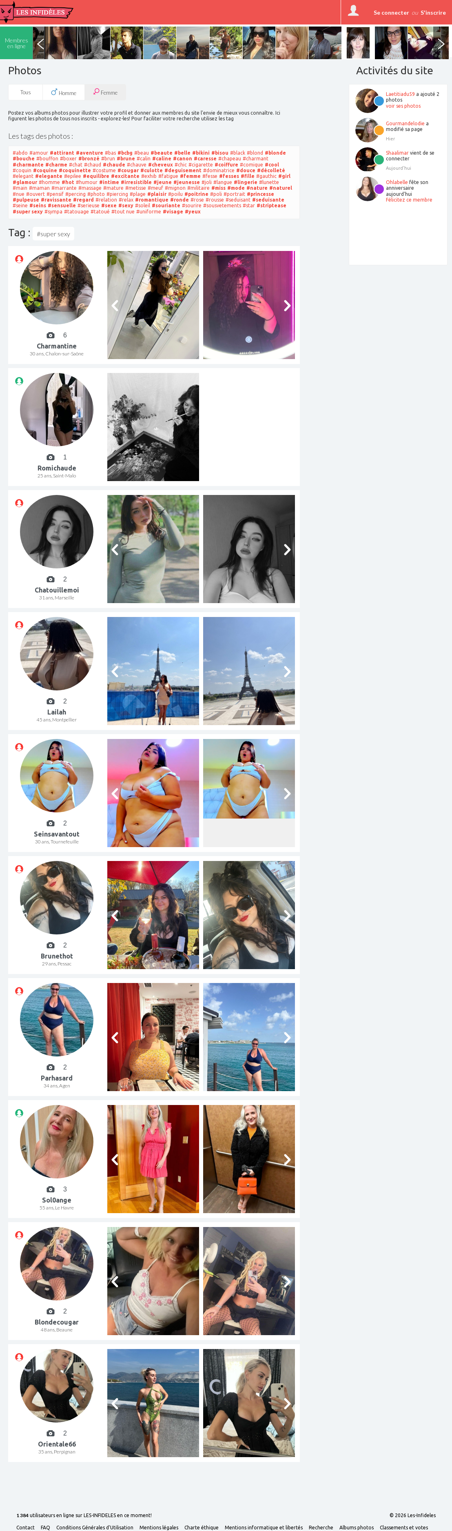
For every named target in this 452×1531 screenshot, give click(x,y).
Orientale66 (57, 1444)
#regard (83, 199)
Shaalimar (397, 152)
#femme (190, 176)
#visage (173, 211)
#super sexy (28, 211)
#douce (245, 170)
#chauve (136, 164)
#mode (236, 188)
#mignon (175, 188)
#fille (248, 176)
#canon (182, 158)
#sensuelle (62, 205)
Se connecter (391, 12)
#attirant (62, 152)
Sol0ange (56, 1200)
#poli (216, 194)
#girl (284, 176)
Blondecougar (57, 1322)
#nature (257, 188)
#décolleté (271, 170)
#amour (38, 152)
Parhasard (57, 1078)
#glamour (25, 182)
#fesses (229, 176)
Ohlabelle (397, 182)
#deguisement (183, 170)
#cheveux (160, 164)
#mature (113, 188)
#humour (86, 182)
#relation (106, 199)
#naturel (280, 188)
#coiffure (226, 164)
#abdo (20, 152)
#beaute (162, 152)
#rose (197, 199)
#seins (37, 205)
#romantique (151, 199)
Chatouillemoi (57, 590)
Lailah (56, 712)
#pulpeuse (26, 199)
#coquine (45, 170)
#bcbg (125, 152)
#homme (49, 182)
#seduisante (268, 199)
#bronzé (89, 158)
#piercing (117, 194)
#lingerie (245, 182)
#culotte (151, 170)
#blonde (275, 152)
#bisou (219, 152)
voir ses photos (403, 106)
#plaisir (156, 194)
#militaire (198, 188)
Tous (25, 92)
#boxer (68, 158)
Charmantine (57, 346)
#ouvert (35, 194)
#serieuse (89, 205)
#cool (272, 164)
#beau (141, 152)
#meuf (155, 188)
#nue (18, 194)
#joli (207, 182)
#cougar (128, 170)
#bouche (24, 158)
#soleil (142, 205)
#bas (110, 152)
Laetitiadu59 (400, 94)
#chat (75, 164)
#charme (56, 164)
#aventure (89, 152)
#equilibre (96, 176)
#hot (68, 182)
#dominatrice (219, 170)
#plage (138, 194)
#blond (255, 152)
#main (20, 188)
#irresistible (136, 182)
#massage (90, 188)
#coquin (22, 170)
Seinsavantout (57, 834)
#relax (126, 199)
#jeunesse (186, 182)
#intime (109, 182)
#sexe (109, 205)
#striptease (271, 205)
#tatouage (76, 211)
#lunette (269, 182)
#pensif (55, 194)
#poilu (175, 194)
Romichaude (57, 468)
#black (237, 152)
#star (249, 205)
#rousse (215, 199)
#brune (126, 158)
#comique (251, 164)
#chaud (92, 164)
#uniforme (148, 211)
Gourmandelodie (405, 123)
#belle (182, 152)
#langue (222, 182)
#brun (108, 158)
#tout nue (123, 211)
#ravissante (56, 199)
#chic (181, 164)
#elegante (48, 176)
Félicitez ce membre (409, 199)
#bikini (201, 152)
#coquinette (75, 170)
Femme (105, 92)
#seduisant (238, 199)
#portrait (234, 194)
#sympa (53, 211)
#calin (144, 158)
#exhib (149, 176)
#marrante (64, 188)
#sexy (125, 205)
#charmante (28, 164)
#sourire (192, 205)
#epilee (72, 176)
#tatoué (100, 211)
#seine (20, 205)
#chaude (114, 164)
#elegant (23, 176)
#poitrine (196, 194)
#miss (218, 188)
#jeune (162, 182)
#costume (104, 170)
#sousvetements (222, 205)
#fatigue (168, 176)
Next (441, 43)
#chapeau (229, 158)
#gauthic (266, 176)
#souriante (166, 205)
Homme (63, 92)
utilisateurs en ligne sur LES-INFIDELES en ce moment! (84, 1515)
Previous (40, 43)
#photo (96, 194)
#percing (75, 194)
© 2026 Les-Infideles (413, 1515)
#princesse (260, 194)
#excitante (125, 176)
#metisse (135, 188)
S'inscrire (433, 12)
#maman (39, 188)
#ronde (179, 199)
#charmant (255, 158)
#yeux (193, 211)
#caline (161, 158)
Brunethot (57, 956)
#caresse (205, 158)
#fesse (209, 176)
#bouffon (47, 158)
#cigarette (200, 164)
